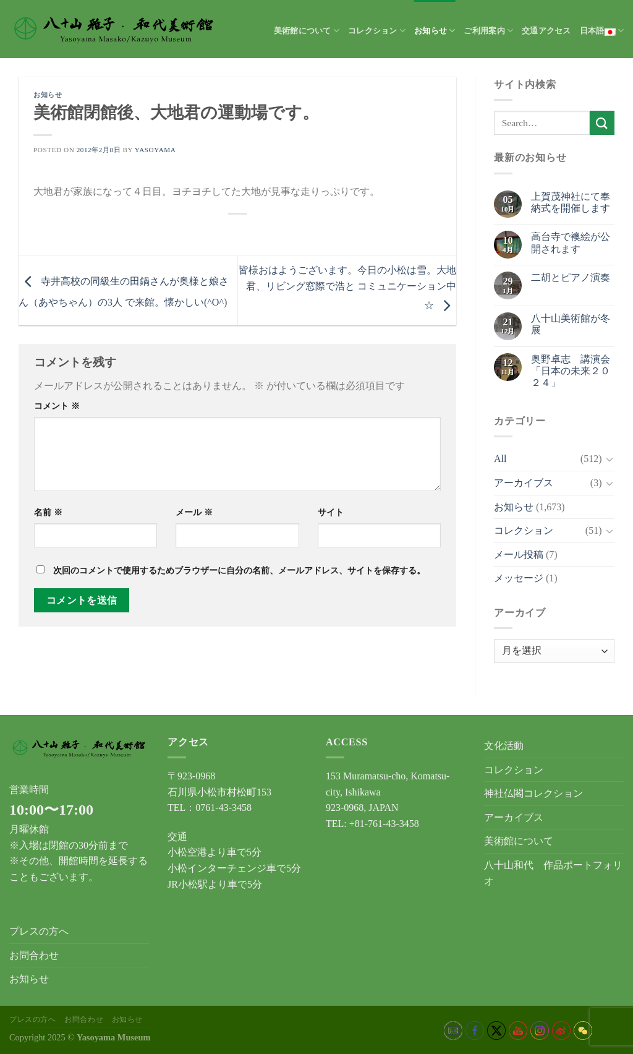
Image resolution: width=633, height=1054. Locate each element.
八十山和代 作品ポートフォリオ (553, 873)
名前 (48, 512)
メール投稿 (518, 554)
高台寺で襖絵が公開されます (570, 242)
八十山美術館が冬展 (570, 324)
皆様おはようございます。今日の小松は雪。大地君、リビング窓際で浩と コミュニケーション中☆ (347, 287)
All (500, 458)
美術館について (306, 30)
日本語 (602, 31)
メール (194, 512)
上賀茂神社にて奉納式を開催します (570, 202)
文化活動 (504, 745)
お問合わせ (34, 955)
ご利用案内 (488, 30)
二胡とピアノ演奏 (570, 277)
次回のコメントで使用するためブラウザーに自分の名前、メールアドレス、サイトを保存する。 (239, 570)
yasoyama (155, 149)
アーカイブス (523, 483)
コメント (57, 406)
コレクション (377, 30)
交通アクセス (546, 31)
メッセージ (518, 578)
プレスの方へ (39, 931)
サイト (331, 512)
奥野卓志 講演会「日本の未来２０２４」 (570, 371)
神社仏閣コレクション (533, 793)
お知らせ (434, 30)
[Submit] (602, 123)
